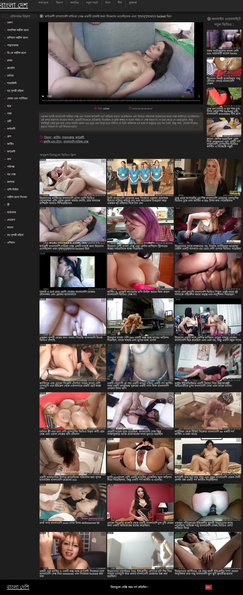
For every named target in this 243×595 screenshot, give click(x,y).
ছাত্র (9, 106)
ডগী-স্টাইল (12, 189)
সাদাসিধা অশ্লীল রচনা (18, 30)
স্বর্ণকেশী (11, 128)
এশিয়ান (11, 242)
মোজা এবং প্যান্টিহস (17, 98)
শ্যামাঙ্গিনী (12, 83)
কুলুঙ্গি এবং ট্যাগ (53, 141)
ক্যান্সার (10, 181)
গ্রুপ (9, 136)
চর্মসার (10, 75)
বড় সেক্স (11, 174)
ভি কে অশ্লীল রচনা (16, 52)
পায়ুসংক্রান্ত (12, 45)
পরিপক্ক (10, 166)
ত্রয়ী (9, 121)
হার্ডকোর (11, 212)
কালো (10, 227)
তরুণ (9, 22)
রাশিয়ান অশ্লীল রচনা (17, 37)
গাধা (9, 113)
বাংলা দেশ (14, 5)
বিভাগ (48, 137)
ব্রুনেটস (11, 68)
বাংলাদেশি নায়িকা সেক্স (76, 141)
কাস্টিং (10, 144)
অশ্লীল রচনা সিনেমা (17, 197)
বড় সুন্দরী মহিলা (15, 90)
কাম (9, 159)
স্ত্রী (8, 204)
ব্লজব (9, 60)
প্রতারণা (11, 219)
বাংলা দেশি (18, 587)
